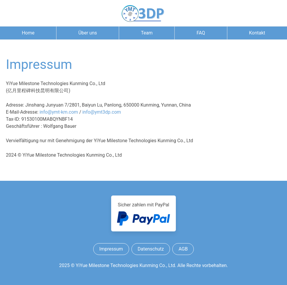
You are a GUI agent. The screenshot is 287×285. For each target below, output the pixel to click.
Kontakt (257, 33)
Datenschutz (151, 249)
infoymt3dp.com (101, 112)
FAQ (200, 33)
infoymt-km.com (58, 112)
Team (147, 33)
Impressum (111, 249)
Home (28, 33)
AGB (183, 249)
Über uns (88, 33)
